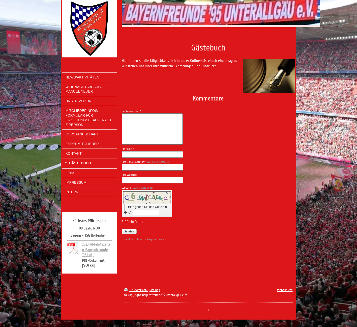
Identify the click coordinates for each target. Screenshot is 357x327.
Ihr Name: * (128, 149)
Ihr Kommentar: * (131, 111)
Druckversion (136, 290)
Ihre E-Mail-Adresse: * (146, 162)
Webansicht (285, 290)
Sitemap (154, 290)
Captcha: (137, 188)
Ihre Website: (129, 175)
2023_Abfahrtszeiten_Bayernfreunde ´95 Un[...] (96, 249)
